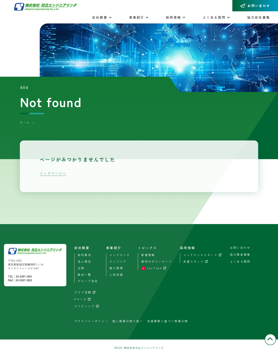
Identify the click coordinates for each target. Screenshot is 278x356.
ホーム (25, 122)
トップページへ (53, 173)
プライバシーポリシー (91, 321)
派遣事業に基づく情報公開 (167, 321)
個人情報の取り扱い (127, 321)
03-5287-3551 (24, 276)
